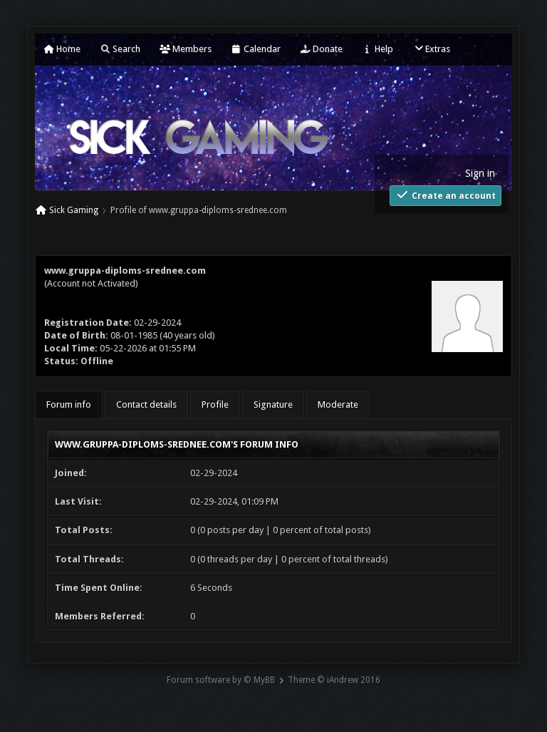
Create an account (445, 195)
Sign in (480, 173)
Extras (431, 48)
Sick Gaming (73, 210)
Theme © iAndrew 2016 (334, 680)
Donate (321, 48)
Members (186, 48)
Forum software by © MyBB (221, 680)
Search (120, 48)
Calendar (256, 48)
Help (377, 48)
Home (61, 48)
